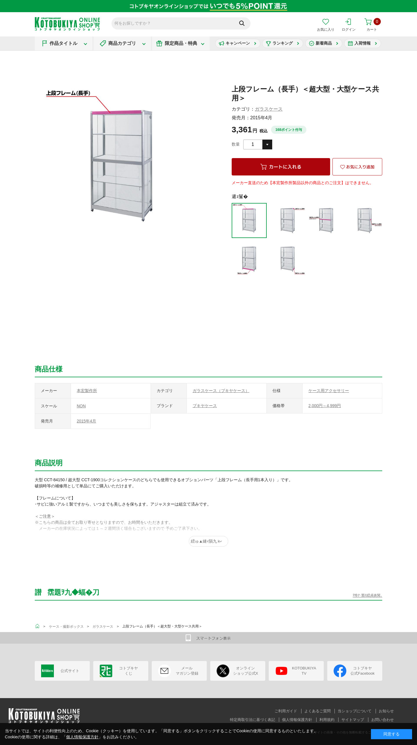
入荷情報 (362, 43)
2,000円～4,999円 (324, 405)
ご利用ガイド (286, 711)
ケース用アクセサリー (328, 390)
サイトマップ (352, 719)
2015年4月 (86, 421)
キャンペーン (238, 43)
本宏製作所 (87, 390)
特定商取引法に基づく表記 (252, 719)
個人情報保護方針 (297, 719)
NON (81, 406)
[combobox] (257, 144)
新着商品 (324, 43)
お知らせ (386, 711)
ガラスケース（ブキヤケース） (221, 390)
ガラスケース (269, 109)
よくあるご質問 (317, 711)
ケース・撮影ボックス (66, 627)
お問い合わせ (382, 719)
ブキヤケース (205, 405)
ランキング (282, 43)
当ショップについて (355, 711)
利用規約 (326, 719)
